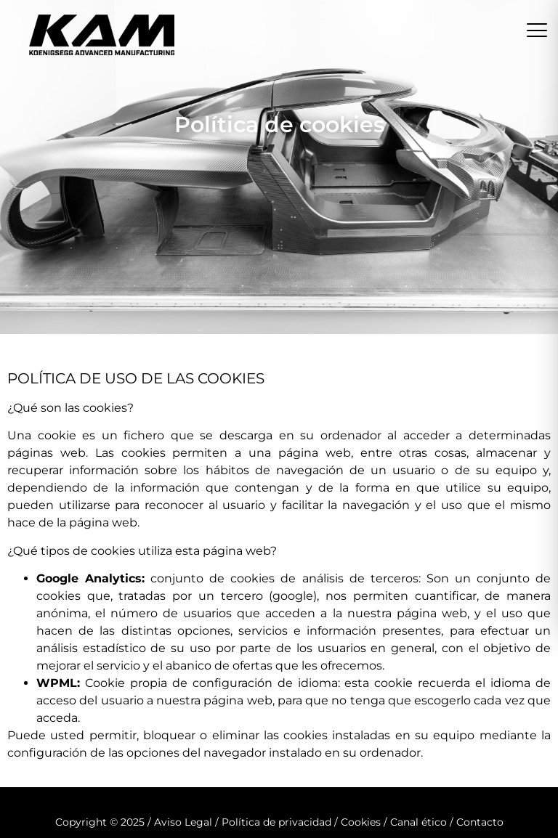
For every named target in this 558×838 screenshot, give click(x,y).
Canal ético (418, 822)
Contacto (480, 822)
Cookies (361, 822)
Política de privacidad (276, 822)
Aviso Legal (183, 822)
